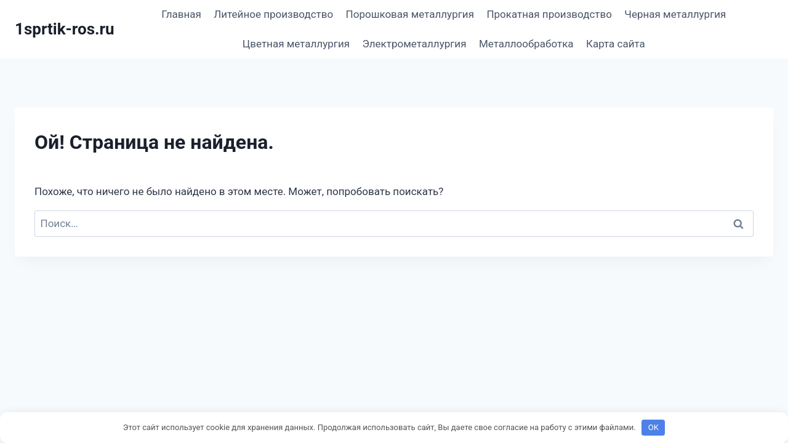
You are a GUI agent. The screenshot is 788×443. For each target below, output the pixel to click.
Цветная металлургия (296, 44)
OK (653, 427)
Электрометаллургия (414, 44)
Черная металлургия (675, 14)
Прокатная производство (549, 14)
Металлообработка (526, 44)
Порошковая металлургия (410, 14)
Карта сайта (615, 44)
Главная (181, 14)
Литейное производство (273, 14)
